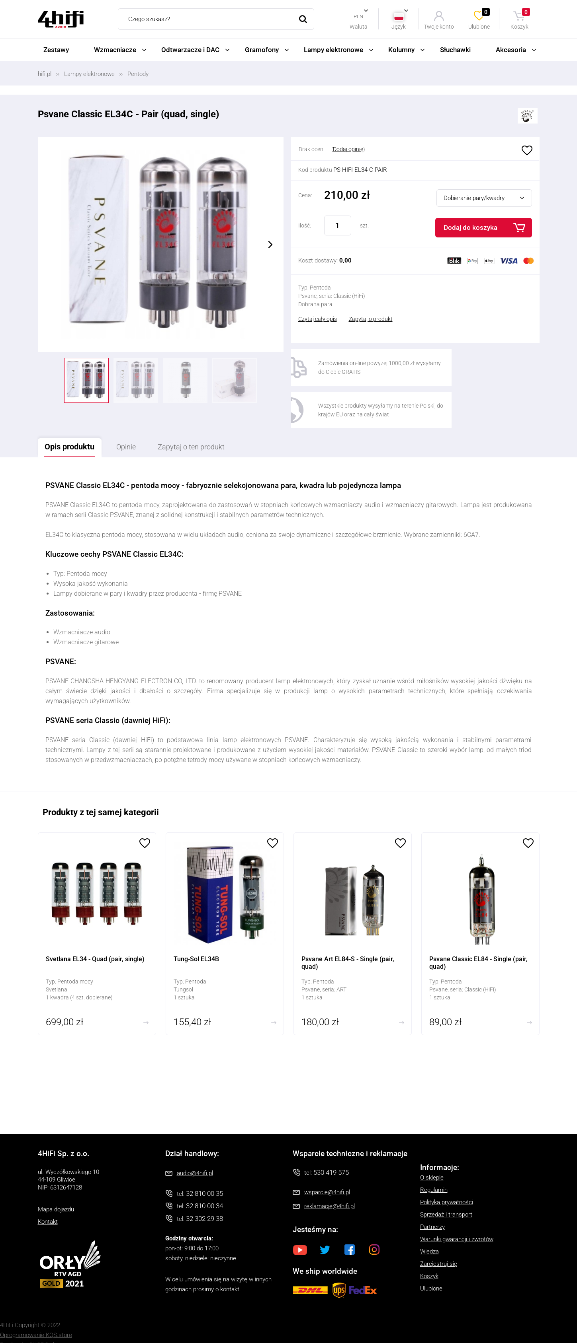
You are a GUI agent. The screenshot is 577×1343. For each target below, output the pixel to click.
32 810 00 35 (204, 1174)
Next (270, 244)
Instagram (374, 1231)
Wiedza (429, 1232)
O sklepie (432, 1158)
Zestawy (56, 50)
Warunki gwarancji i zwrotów (456, 1220)
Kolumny (401, 50)
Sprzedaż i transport (446, 1195)
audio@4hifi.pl (195, 1154)
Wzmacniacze (115, 50)
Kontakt (48, 1203)
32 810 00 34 (204, 1187)
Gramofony (262, 50)
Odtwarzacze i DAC (190, 50)
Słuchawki (455, 50)
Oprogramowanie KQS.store (36, 1316)
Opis (73, 427)
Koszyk (520, 18)
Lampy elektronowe (333, 50)
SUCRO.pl (41, 1326)
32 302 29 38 (204, 1199)
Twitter (325, 1231)
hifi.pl (44, 74)
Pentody (138, 74)
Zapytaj (209, 428)
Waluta (359, 26)
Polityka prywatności (446, 1183)
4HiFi (61, 19)
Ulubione (479, 18)
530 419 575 (331, 1153)
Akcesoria (511, 50)
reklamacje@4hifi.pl (329, 1187)
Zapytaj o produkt (371, 319)
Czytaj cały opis (317, 319)
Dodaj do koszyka (470, 227)
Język (398, 26)
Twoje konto (439, 26)
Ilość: (304, 225)
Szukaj (303, 19)
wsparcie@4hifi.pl (327, 1173)
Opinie (136, 428)
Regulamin (434, 1170)
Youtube (300, 1231)
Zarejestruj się (438, 1244)
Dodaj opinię (348, 149)
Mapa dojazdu (56, 1190)
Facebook (349, 1231)
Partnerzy (432, 1207)
